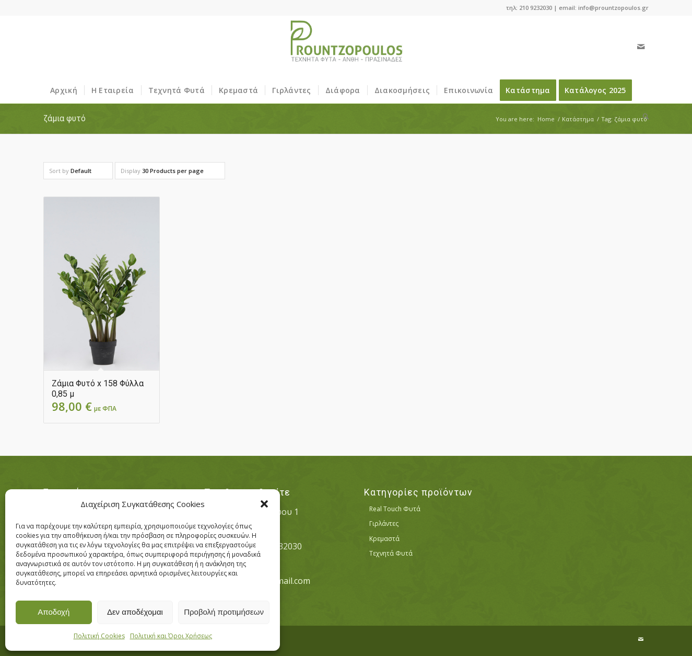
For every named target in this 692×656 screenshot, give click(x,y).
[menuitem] (63, 90)
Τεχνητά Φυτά (391, 553)
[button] (264, 504)
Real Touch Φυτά (394, 508)
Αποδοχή (53, 611)
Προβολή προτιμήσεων (224, 611)
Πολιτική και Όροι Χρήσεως (171, 635)
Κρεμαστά (384, 538)
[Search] (642, 116)
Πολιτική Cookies (99, 635)
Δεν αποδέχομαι (135, 611)
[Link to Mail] (641, 46)
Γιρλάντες (383, 523)
